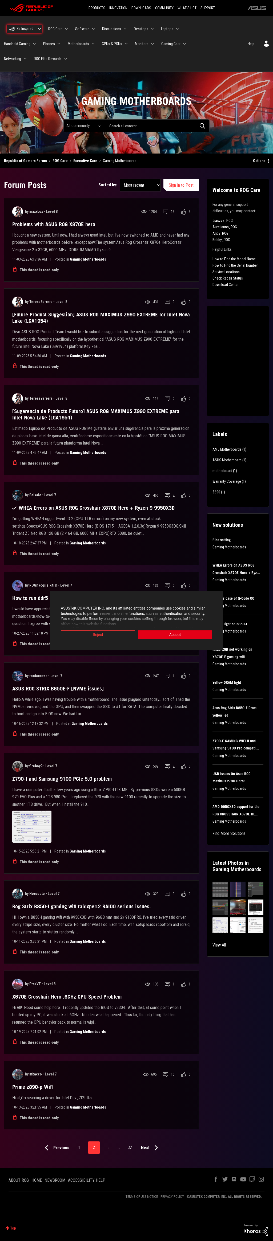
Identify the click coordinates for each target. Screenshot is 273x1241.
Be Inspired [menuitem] (25, 28)
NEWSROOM (55, 1180)
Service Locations (226, 272)
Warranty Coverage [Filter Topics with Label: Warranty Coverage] (226, 481)
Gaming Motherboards (88, 259)
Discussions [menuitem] (111, 29)
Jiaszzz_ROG (222, 220)
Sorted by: (107, 184)
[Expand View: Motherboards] (93, 44)
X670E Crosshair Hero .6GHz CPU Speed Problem (67, 996)
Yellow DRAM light (226, 682)
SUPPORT (207, 8)
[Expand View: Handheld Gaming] (34, 44)
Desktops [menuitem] (141, 29)
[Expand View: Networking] (25, 58)
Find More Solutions (229, 833)
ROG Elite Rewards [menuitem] (48, 59)
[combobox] (157, 125)
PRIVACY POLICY (172, 1197)
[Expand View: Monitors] (152, 44)
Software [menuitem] (82, 29)
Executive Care (85, 161)
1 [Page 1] (79, 1147)
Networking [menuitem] (12, 59)
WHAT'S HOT (187, 8)
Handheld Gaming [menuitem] (17, 44)
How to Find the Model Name (234, 259)
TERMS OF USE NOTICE (142, 1197)
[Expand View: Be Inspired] (39, 29)
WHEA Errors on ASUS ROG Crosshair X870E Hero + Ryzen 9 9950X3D (97, 508)
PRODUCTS (97, 8)
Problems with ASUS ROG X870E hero (53, 224)
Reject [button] (98, 635)
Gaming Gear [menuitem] (170, 44)
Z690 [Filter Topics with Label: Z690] (216, 492)
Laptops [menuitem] (167, 29)
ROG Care (60, 161)
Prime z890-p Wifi (32, 1087)
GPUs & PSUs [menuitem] (112, 44)
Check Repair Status (227, 278)
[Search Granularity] (83, 125)
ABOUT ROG (19, 1180)
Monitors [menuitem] (141, 44)
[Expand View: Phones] (59, 44)
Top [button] (13, 1228)
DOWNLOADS (141, 8)
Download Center (225, 284)
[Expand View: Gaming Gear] (184, 44)
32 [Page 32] (130, 1147)
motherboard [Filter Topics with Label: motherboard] (222, 471)
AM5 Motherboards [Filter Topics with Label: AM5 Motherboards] (227, 449)
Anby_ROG (220, 233)
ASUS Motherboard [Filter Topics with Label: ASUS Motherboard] (227, 460)
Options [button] (259, 161)
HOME (36, 1180)
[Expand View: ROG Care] (66, 29)
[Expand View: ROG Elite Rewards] (65, 58)
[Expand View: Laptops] (177, 29)
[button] (220, 889)
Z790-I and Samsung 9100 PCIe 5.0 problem (62, 779)
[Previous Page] (56, 1147)
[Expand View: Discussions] (125, 29)
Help (251, 44)
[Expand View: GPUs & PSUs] (126, 44)
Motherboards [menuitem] (78, 44)
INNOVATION (118, 8)
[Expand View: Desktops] (152, 29)
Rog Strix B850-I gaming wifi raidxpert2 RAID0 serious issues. (81, 906)
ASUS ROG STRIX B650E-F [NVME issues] (58, 688)
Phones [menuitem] (49, 44)
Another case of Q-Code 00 (233, 598)
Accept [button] (175, 635)
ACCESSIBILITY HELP (86, 1180)
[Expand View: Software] (93, 29)
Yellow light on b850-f (229, 624)
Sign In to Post (181, 185)
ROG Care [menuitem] (55, 29)
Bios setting (221, 539)
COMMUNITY (164, 8)
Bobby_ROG (221, 240)
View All (219, 945)
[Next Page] (150, 1147)
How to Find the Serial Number (235, 265)
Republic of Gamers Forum (25, 161)
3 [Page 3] (108, 1147)
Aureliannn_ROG (224, 227)
